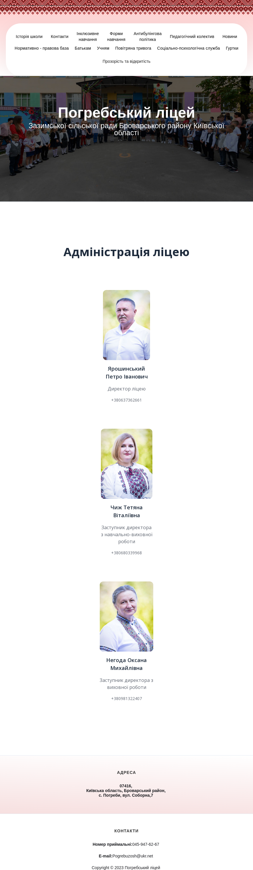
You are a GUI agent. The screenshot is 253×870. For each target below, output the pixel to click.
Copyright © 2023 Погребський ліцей (126, 867)
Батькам (83, 48)
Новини (230, 36)
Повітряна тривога (133, 48)
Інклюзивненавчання (88, 36)
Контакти (59, 36)
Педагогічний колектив (192, 36)
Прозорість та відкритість (127, 61)
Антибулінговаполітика (148, 36)
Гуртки (232, 48)
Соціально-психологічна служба (188, 48)
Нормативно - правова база (42, 48)
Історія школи (29, 36)
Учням (103, 48)
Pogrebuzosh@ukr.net (126, 856)
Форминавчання (116, 36)
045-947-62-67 (126, 844)
